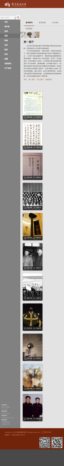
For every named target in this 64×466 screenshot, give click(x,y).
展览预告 (29, 29)
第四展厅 (48, 79)
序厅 (25, 79)
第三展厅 (40, 79)
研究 (6, 54)
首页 (6, 22)
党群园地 (7, 63)
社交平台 (32, 12)
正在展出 (55, 22)
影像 (6, 40)
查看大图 (29, 117)
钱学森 (7, 26)
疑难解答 (14, 12)
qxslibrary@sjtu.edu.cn (8, 418)
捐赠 (6, 59)
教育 (6, 50)
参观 (6, 31)
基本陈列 (29, 24)
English (49, 12)
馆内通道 (23, 12)
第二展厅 (32, 79)
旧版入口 (4, 12)
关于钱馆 (7, 68)
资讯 (6, 45)
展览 (6, 36)
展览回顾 (42, 22)
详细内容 (38, 117)
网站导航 (41, 12)
